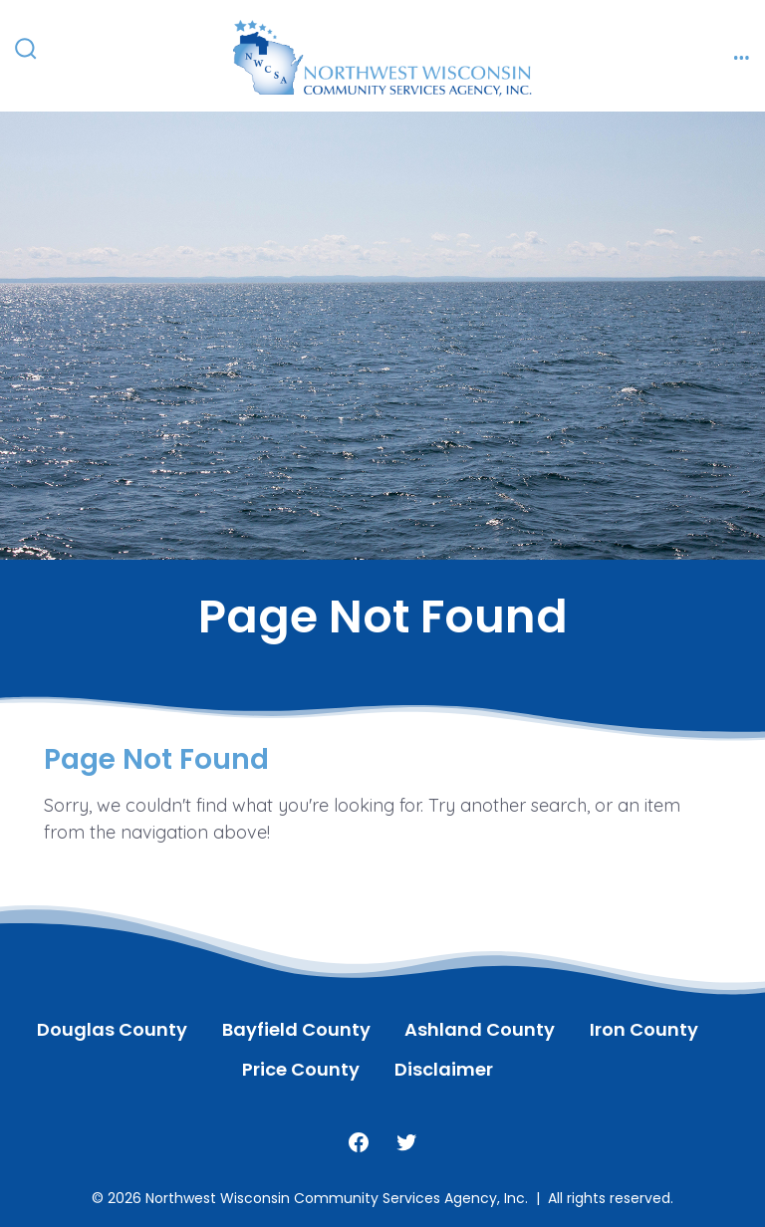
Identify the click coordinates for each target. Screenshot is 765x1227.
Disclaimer (443, 1069)
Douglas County (112, 1029)
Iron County (644, 1029)
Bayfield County (296, 1029)
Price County (301, 1069)
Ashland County (479, 1029)
